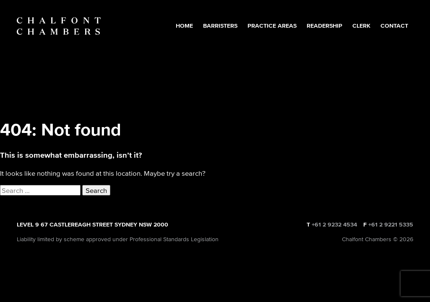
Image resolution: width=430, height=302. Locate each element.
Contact (394, 26)
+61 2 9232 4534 (334, 224)
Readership (324, 26)
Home (184, 26)
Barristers (220, 26)
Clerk (361, 26)
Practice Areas (272, 26)
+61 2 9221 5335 (390, 224)
